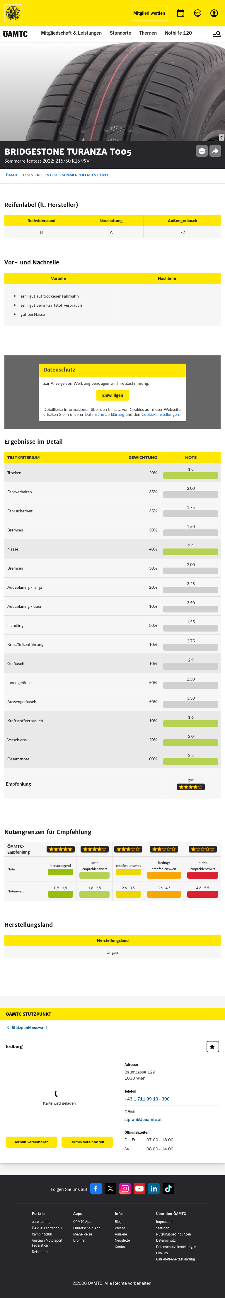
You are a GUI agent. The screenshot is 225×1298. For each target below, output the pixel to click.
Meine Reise (82, 1234)
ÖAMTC (12, 175)
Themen (148, 33)
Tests (28, 175)
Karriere (121, 1234)
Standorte (120, 33)
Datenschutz (165, 1240)
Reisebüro (39, 1252)
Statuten (162, 1228)
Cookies (162, 1253)
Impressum (164, 1222)
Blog (118, 1222)
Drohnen (79, 1240)
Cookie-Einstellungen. (161, 414)
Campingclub (42, 1234)
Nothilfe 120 (178, 33)
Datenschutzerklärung (104, 414)
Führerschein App (86, 1228)
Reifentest (47, 175)
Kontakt (121, 1247)
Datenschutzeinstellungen (176, 1247)
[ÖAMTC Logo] (13, 13)
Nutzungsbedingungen (173, 1234)
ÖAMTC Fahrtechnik (47, 1228)
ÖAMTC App (82, 1222)
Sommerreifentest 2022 (85, 175)
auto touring (41, 1222)
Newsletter (123, 1240)
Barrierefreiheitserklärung (175, 1259)
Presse (120, 1228)
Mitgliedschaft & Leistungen (71, 33)
